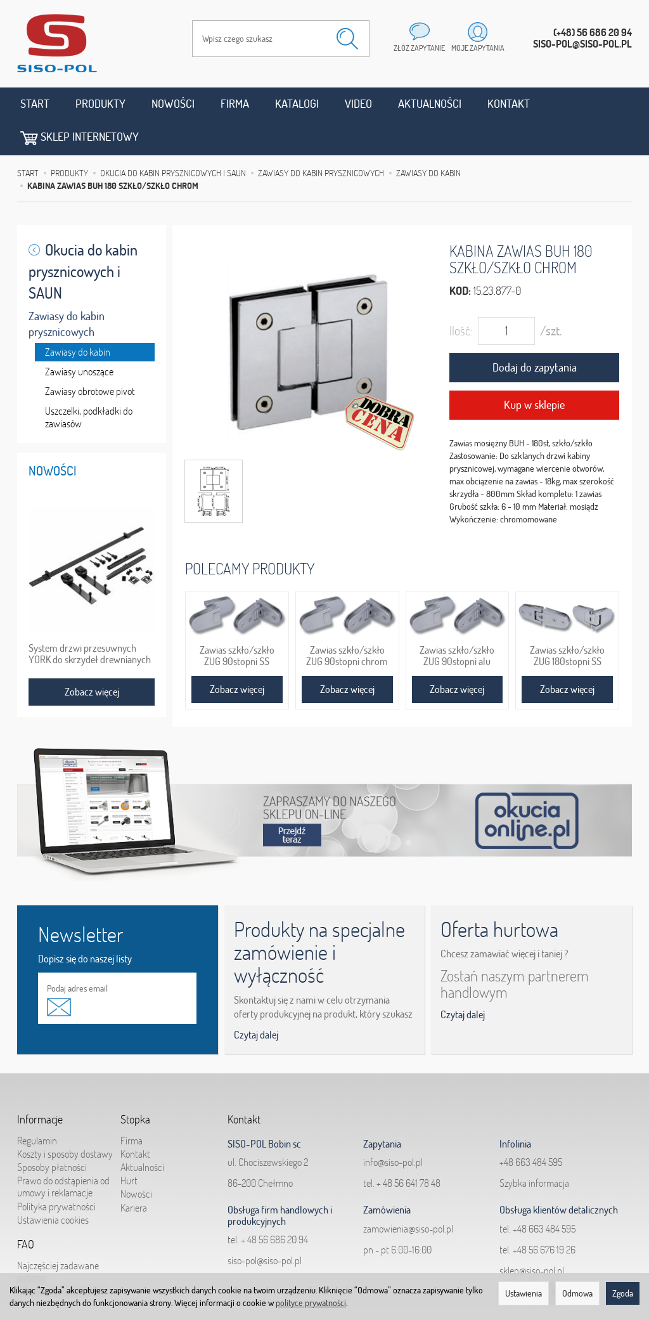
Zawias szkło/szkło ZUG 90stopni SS (237, 621)
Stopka (135, 1084)
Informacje (40, 1084)
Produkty (100, 103)
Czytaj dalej (256, 1000)
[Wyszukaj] (347, 38)
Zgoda (622, 1293)
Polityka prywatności (56, 1171)
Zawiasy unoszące (79, 336)
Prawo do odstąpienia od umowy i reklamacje (63, 1151)
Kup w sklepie (534, 370)
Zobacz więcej (237, 654)
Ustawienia (523, 1293)
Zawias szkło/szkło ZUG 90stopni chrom (347, 621)
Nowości (173, 103)
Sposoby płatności (52, 1132)
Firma (235, 103)
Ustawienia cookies (53, 1185)
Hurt (129, 1145)
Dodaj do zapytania (534, 333)
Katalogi (297, 103)
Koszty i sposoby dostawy (65, 1119)
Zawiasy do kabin (77, 317)
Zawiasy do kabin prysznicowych (67, 289)
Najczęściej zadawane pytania (58, 1236)
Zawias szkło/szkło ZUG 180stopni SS (567, 621)
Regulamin (37, 1105)
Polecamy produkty (249, 533)
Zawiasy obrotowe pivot (90, 356)
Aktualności (429, 103)
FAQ (25, 1209)
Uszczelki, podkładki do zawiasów (88, 383)
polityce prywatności (311, 1303)
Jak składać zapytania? (61, 1256)
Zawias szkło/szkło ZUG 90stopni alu (457, 621)
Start (34, 103)
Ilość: (461, 296)
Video (358, 103)
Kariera (133, 1173)
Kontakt (508, 103)
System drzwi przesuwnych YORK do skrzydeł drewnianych (90, 619)
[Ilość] (506, 297)
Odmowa (577, 1293)
